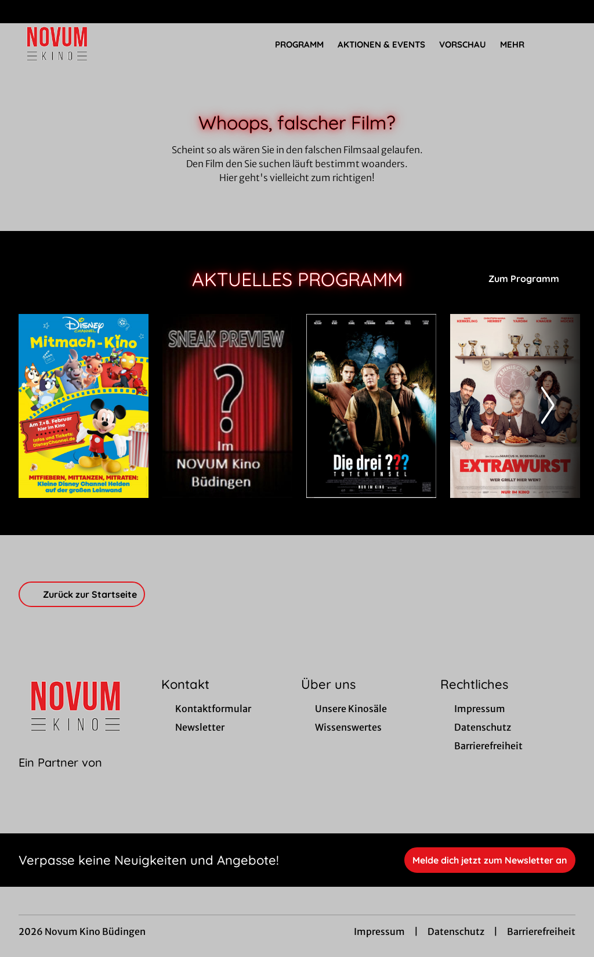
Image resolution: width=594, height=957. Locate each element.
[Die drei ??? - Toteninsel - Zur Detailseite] (371, 406)
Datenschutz (456, 931)
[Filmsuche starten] (563, 44)
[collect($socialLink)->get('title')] (20, 11)
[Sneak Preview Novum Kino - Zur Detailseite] (227, 406)
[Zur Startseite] (100, 44)
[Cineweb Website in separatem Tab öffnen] (60, 777)
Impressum (379, 931)
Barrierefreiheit (541, 931)
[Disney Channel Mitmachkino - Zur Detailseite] (83, 406)
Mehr (519, 44)
